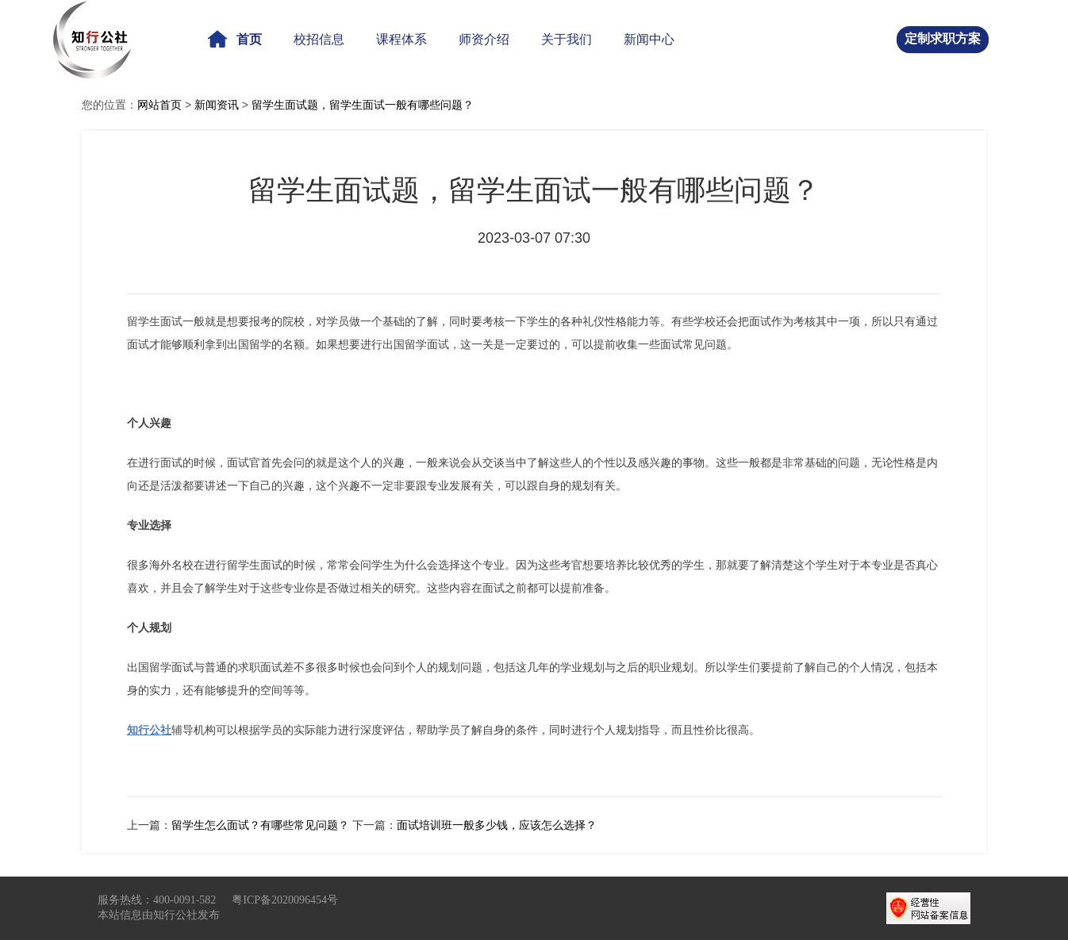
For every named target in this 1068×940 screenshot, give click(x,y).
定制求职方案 (943, 38)
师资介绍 (484, 39)
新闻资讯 (216, 104)
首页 (235, 39)
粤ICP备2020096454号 (285, 900)
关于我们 (566, 39)
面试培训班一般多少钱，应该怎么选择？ (497, 825)
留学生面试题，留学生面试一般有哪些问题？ (363, 104)
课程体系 (401, 39)
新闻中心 (649, 39)
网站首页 (159, 104)
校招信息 (319, 39)
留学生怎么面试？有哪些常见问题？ (260, 825)
